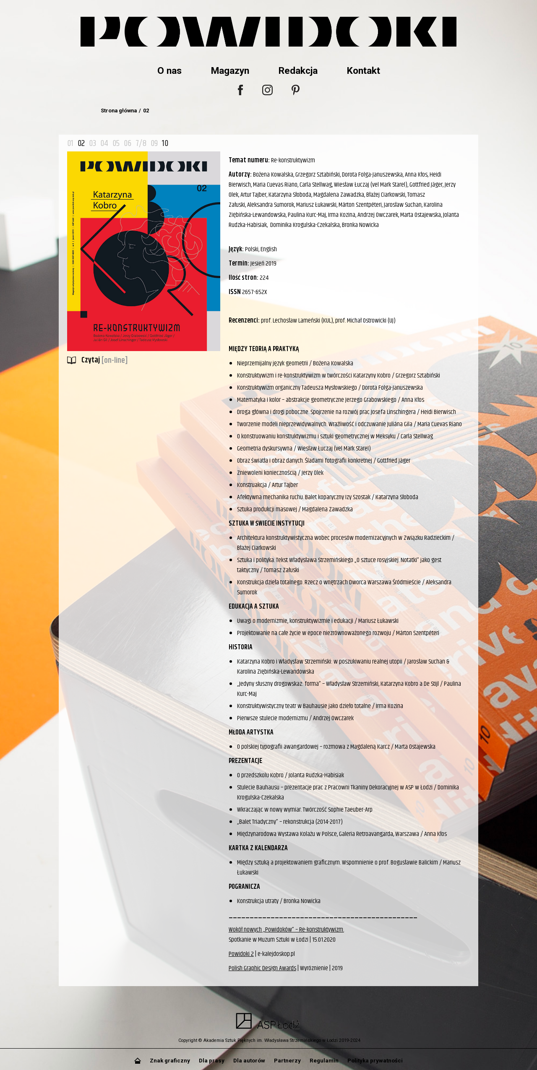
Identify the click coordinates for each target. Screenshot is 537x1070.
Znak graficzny (170, 1060)
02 (81, 143)
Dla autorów (249, 1060)
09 (154, 143)
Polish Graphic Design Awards (262, 968)
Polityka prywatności (375, 1060)
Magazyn (230, 70)
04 (104, 143)
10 (165, 143)
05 (116, 143)
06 (127, 143)
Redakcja (298, 70)
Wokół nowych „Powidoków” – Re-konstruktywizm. (286, 929)
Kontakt (363, 70)
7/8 (141, 143)
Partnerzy (287, 1060)
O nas (169, 70)
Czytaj (90, 360)
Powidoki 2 (241, 954)
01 (70, 143)
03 (92, 143)
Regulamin (324, 1060)
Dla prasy (211, 1060)
